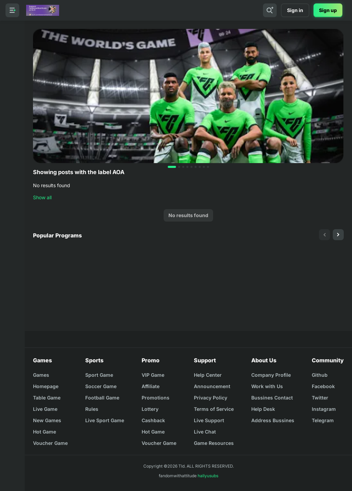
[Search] (270, 10)
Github (320, 375)
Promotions (155, 398)
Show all (42, 197)
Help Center (208, 375)
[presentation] (324, 234)
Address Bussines (272, 420)
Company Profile (271, 375)
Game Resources (214, 443)
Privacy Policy (210, 398)
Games (41, 375)
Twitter (320, 398)
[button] (172, 167)
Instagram (324, 409)
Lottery (150, 409)
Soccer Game (101, 386)
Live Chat (205, 432)
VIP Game (153, 375)
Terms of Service (214, 409)
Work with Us (267, 386)
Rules (91, 409)
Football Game (102, 398)
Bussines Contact (272, 398)
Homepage (45, 386)
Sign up (328, 10)
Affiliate (151, 386)
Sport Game (99, 375)
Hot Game (44, 432)
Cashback (153, 420)
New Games (47, 420)
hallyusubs (208, 475)
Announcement (212, 386)
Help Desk (263, 409)
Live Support (209, 420)
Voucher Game (50, 443)
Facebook (323, 386)
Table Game (46, 398)
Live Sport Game (104, 420)
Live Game (45, 409)
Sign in (295, 10)
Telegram (323, 420)
